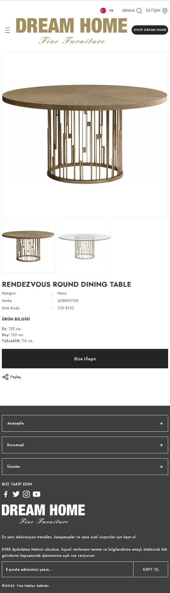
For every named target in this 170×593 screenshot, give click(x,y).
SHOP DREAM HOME (149, 30)
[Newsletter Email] (85, 569)
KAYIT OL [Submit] (151, 569)
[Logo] (71, 30)
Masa (62, 293)
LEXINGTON (68, 300)
